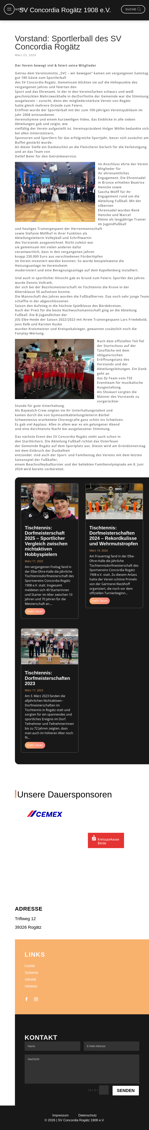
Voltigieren (31, 986)
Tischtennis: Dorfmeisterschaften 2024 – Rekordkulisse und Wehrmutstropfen (113, 535)
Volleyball (30, 979)
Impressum (60, 1115)
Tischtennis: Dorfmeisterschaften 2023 (47, 678)
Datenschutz (87, 1115)
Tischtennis (31, 972)
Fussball (30, 965)
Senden (126, 1090)
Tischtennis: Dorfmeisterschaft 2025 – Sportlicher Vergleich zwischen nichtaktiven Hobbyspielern (46, 541)
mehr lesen (35, 611)
